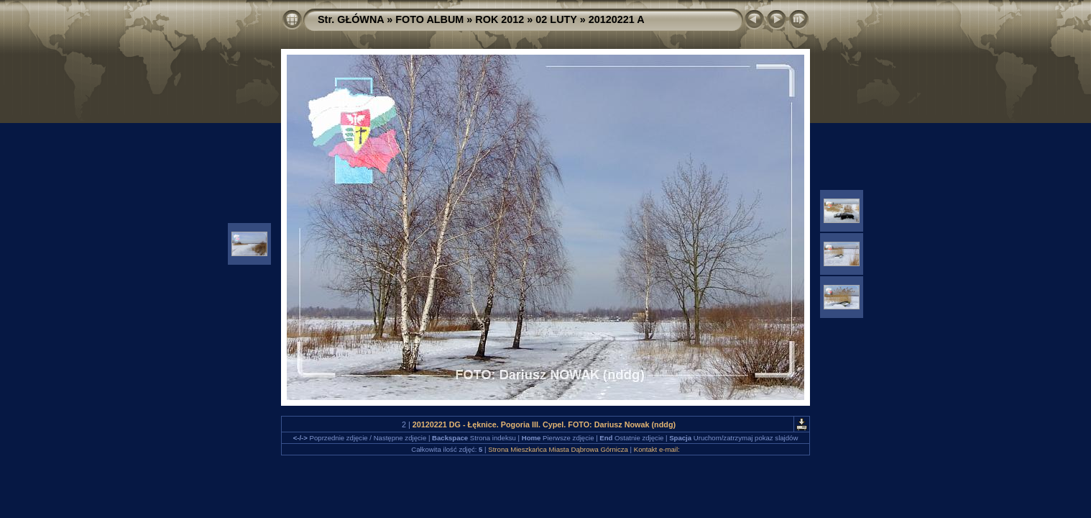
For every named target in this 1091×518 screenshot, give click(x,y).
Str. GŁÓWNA (351, 19)
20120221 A (617, 19)
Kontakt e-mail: (657, 449)
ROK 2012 (499, 19)
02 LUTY (555, 19)
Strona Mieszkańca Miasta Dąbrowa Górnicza (558, 449)
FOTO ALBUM (429, 19)
